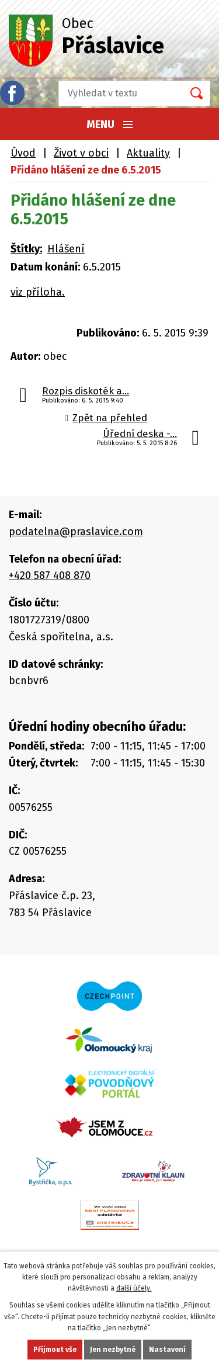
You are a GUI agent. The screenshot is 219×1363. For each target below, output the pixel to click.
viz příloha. (36, 290)
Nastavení (166, 1349)
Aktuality (144, 153)
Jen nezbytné (114, 1349)
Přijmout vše (57, 1349)
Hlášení (66, 247)
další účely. (133, 1288)
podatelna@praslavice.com (72, 529)
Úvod (23, 153)
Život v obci (79, 153)
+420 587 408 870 (51, 573)
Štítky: (27, 247)
